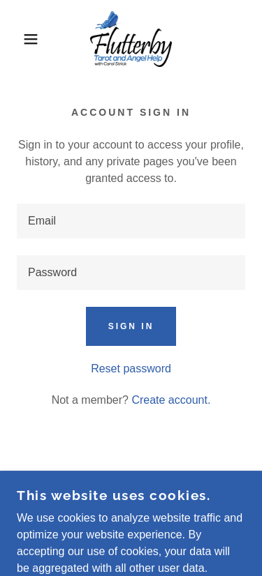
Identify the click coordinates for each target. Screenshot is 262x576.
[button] (20, 39)
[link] (131, 39)
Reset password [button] (131, 368)
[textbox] (131, 221)
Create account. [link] (170, 400)
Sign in (131, 326)
